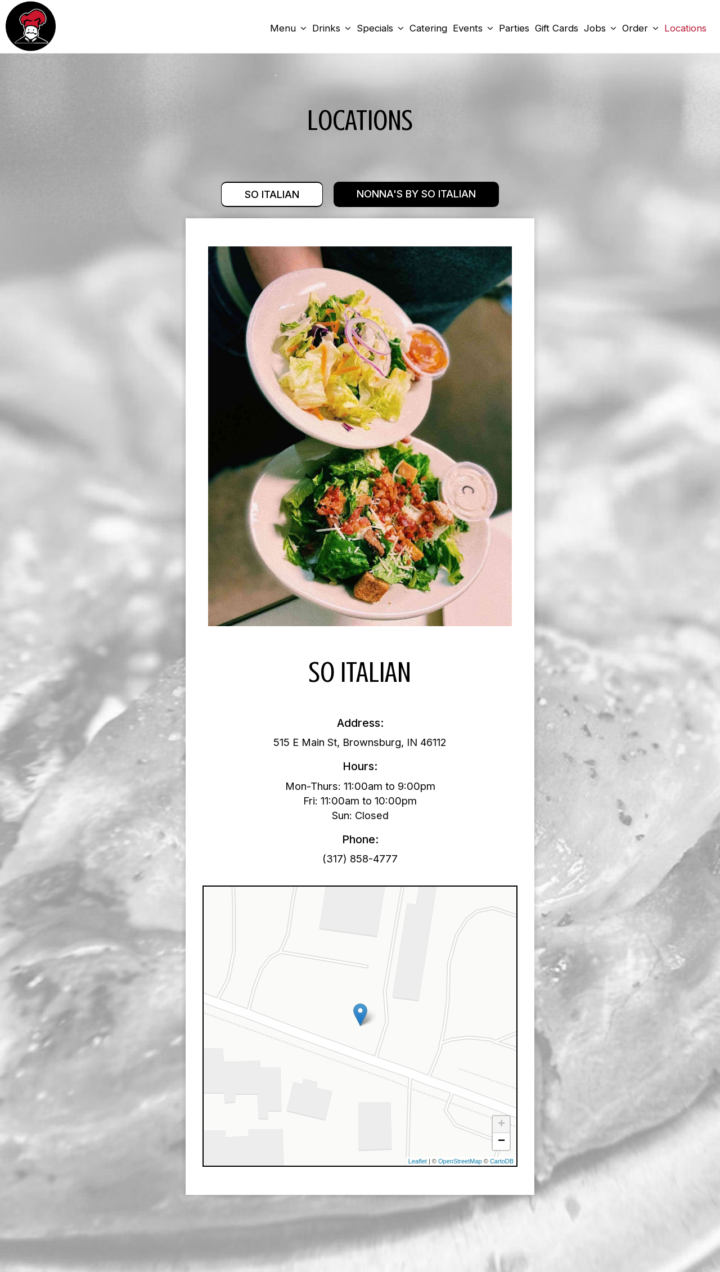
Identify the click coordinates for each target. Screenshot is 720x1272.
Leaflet (417, 1161)
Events (472, 28)
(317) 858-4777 (360, 859)
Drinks (331, 28)
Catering (428, 28)
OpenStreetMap (460, 1161)
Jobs (599, 28)
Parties (513, 28)
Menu (287, 28)
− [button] (501, 1142)
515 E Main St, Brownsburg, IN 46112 (360, 742)
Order (640, 28)
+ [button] (501, 1125)
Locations (685, 28)
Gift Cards (556, 28)
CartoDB (502, 1161)
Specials (379, 28)
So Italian (271, 195)
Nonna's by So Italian (416, 195)
